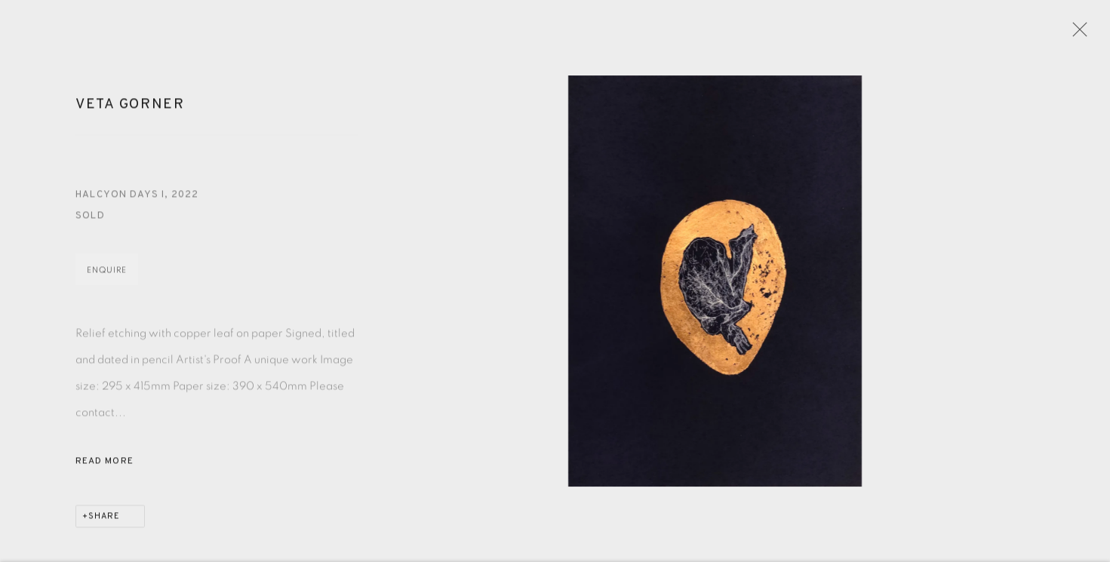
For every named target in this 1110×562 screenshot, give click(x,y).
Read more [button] (104, 466)
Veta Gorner (130, 109)
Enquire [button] (107, 275)
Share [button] (104, 521)
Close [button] (1077, 34)
